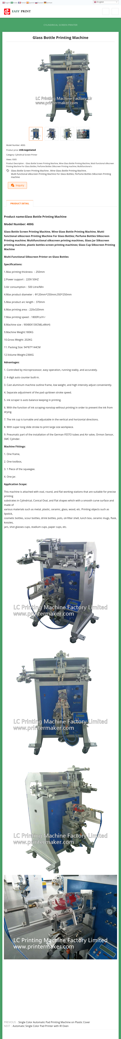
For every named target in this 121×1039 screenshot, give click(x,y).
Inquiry (17, 185)
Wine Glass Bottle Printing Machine (68, 170)
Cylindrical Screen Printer (61, 24)
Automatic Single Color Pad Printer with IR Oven (41, 1026)
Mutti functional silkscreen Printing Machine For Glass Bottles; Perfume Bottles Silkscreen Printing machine (61, 174)
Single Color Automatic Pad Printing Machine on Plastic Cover (54, 1022)
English (99, 2)
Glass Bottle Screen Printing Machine (30, 170)
